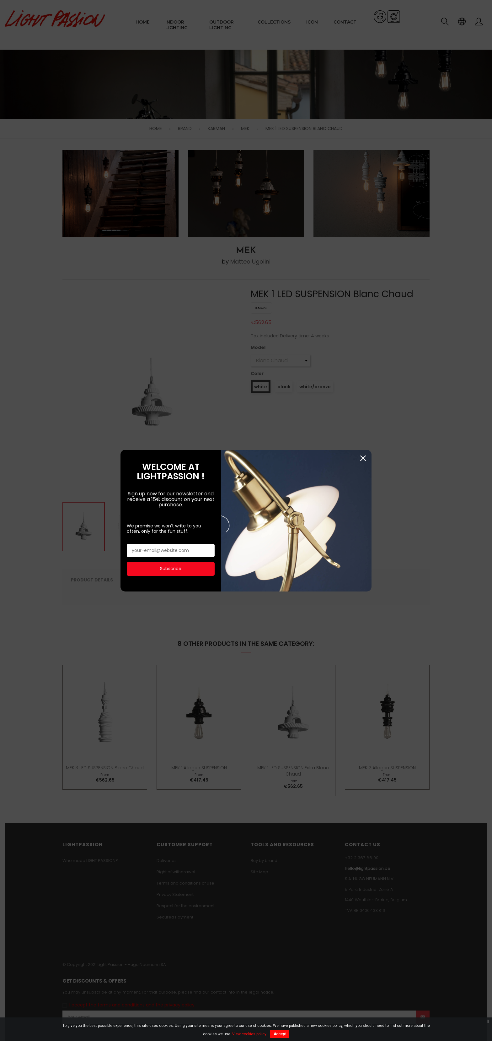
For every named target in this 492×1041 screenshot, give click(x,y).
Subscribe (170, 302)
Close (362, 191)
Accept (280, 1034)
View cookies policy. (249, 1034)
